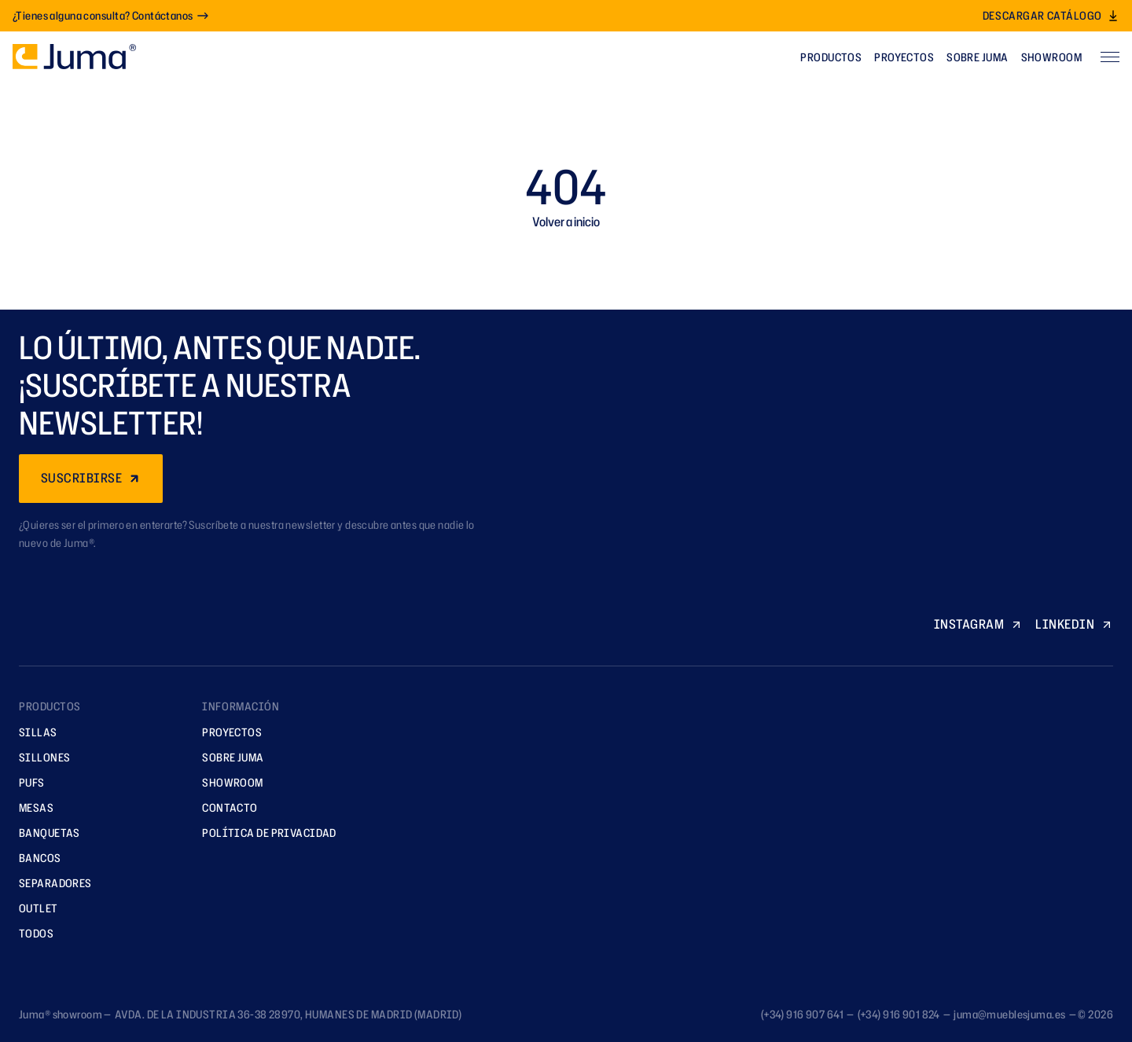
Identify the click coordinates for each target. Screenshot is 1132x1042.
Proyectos (904, 57)
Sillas (32, 732)
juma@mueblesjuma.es (1009, 1014)
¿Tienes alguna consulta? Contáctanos (111, 15)
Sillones (39, 757)
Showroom (1051, 57)
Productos (831, 57)
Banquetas (44, 832)
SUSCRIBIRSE (91, 477)
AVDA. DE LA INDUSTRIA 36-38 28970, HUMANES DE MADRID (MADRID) (288, 1014)
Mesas (30, 807)
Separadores (50, 883)
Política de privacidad (263, 832)
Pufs (26, 782)
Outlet (33, 908)
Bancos (34, 857)
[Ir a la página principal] (74, 56)
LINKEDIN (1074, 624)
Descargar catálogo (1051, 15)
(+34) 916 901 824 (899, 1014)
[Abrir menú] (1110, 56)
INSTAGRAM (978, 624)
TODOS (30, 933)
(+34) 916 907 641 (802, 1014)
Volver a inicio (566, 221)
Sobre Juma (977, 57)
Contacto (224, 807)
